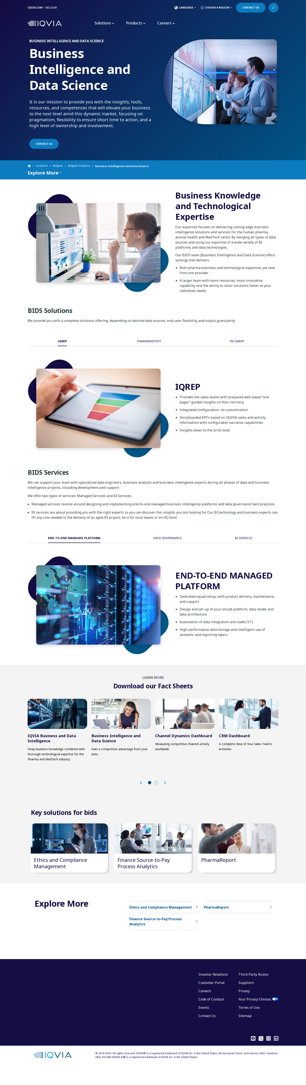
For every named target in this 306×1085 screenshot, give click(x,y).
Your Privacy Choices (254, 1016)
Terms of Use (249, 1024)
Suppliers (246, 999)
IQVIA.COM (35, 7)
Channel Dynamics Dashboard (183, 744)
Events (203, 1024)
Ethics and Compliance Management (60, 880)
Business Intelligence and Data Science (115, 747)
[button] (143, 792)
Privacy (244, 1008)
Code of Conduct (211, 1016)
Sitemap (245, 1032)
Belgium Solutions (79, 166)
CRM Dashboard (234, 744)
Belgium (58, 166)
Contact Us (207, 1032)
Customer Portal (211, 999)
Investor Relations (213, 991)
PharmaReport (218, 876)
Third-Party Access (253, 991)
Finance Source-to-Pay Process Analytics (144, 880)
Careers (204, 1008)
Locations (42, 166)
